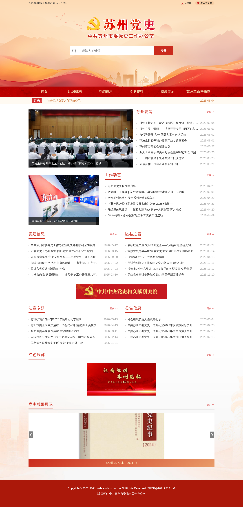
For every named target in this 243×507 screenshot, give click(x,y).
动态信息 (106, 92)
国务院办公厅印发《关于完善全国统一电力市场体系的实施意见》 (65, 337)
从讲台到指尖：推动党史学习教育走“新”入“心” (156, 262)
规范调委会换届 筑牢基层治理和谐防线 (55, 331)
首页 (44, 92)
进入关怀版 (205, 3)
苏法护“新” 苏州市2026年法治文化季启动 (56, 319)
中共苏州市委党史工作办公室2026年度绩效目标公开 (160, 325)
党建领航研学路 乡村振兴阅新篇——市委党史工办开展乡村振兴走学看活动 (65, 262)
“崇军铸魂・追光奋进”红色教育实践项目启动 (135, 215)
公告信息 (133, 308)
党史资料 (136, 92)
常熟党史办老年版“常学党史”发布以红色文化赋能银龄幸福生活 (162, 251)
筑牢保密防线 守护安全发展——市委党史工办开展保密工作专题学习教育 (65, 257)
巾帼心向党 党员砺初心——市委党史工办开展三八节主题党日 (65, 274)
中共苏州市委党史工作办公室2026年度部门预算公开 (160, 337)
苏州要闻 (144, 111)
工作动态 (113, 174)
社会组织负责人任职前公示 (64, 100)
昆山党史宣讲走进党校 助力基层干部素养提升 (156, 274)
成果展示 (167, 92)
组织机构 (75, 92)
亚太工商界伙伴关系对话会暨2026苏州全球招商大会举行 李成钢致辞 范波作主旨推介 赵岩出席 (169, 153)
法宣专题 (37, 308)
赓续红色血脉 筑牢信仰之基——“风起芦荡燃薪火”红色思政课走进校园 (162, 245)
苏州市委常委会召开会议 (154, 146)
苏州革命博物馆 (198, 92)
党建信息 (37, 234)
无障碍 (186, 3)
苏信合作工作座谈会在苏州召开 (159, 164)
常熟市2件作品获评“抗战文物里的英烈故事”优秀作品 (160, 268)
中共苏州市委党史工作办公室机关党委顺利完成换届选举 (65, 245)
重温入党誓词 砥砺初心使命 (48, 268)
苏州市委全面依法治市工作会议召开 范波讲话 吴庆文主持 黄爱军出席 (65, 325)
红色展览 (37, 354)
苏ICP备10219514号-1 (161, 488)
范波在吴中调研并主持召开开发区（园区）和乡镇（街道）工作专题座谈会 (168, 129)
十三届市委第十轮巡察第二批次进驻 (161, 158)
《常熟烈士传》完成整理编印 (146, 257)
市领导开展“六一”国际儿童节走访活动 (162, 134)
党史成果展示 (41, 404)
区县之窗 (133, 234)
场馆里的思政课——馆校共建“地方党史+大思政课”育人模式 (144, 209)
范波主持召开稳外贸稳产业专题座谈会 (163, 140)
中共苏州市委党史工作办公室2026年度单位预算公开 (160, 331)
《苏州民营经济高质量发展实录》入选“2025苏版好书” (141, 203)
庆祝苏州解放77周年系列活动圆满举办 (132, 197)
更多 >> (210, 112)
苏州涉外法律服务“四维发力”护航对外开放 (57, 342)
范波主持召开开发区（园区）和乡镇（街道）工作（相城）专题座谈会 (69, 163)
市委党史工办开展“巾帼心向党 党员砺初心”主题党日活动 (65, 251)
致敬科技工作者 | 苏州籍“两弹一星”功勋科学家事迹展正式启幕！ (57, 221)
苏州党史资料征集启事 (122, 186)
